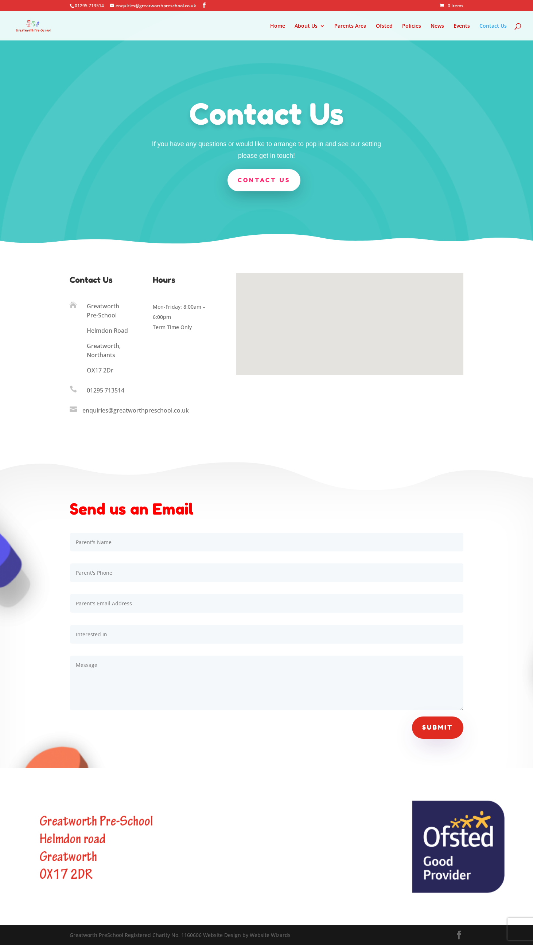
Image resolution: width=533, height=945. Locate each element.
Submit (437, 727)
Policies (411, 26)
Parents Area (350, 26)
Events (462, 26)
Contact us (263, 179)
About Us (306, 26)
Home (277, 26)
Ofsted (384, 26)
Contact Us (493, 26)
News (437, 26)
